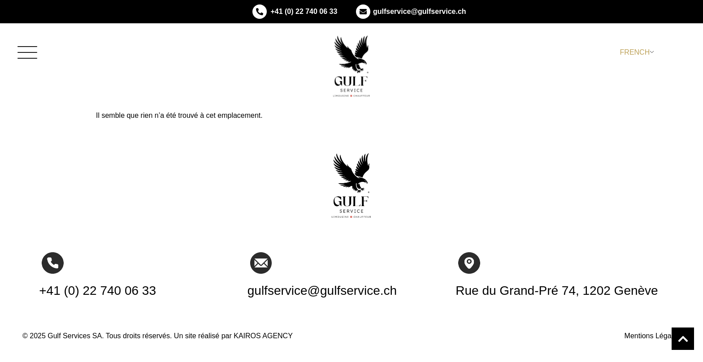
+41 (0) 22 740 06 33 (303, 11)
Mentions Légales (653, 336)
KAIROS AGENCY (263, 336)
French (635, 52)
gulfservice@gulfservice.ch (419, 11)
